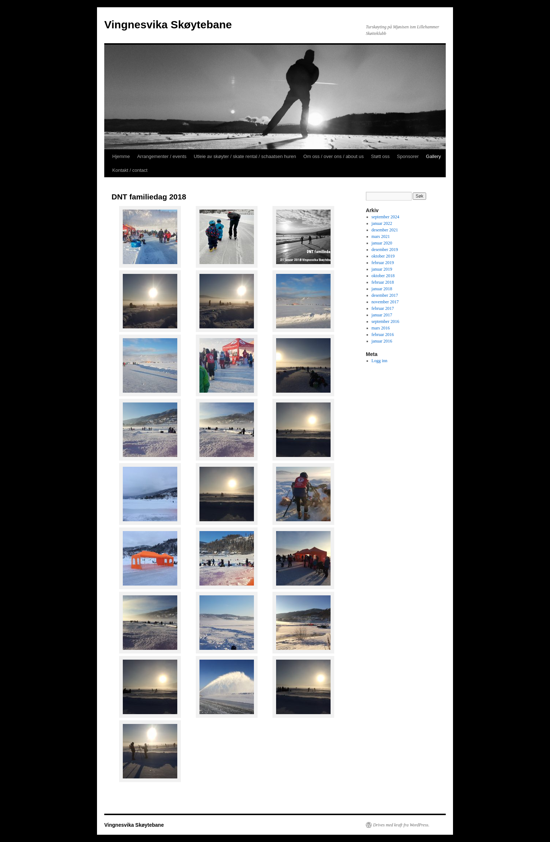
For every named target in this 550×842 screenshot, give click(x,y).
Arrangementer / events (161, 156)
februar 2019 (383, 262)
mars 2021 (381, 236)
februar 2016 (383, 334)
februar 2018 (383, 282)
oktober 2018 (383, 275)
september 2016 (385, 321)
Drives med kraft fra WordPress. (401, 824)
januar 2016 (382, 341)
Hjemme (121, 156)
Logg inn (380, 360)
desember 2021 (385, 229)
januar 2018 (382, 288)
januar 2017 (382, 314)
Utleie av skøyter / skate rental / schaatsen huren (245, 156)
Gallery (433, 156)
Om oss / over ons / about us (333, 156)
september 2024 (385, 216)
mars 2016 (381, 328)
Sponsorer (408, 156)
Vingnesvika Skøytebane (168, 25)
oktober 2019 (383, 256)
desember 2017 (385, 295)
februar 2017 (383, 308)
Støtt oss (380, 156)
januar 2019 (382, 269)
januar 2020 (382, 243)
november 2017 (385, 301)
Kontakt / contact (129, 170)
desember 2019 (385, 249)
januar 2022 (382, 223)
